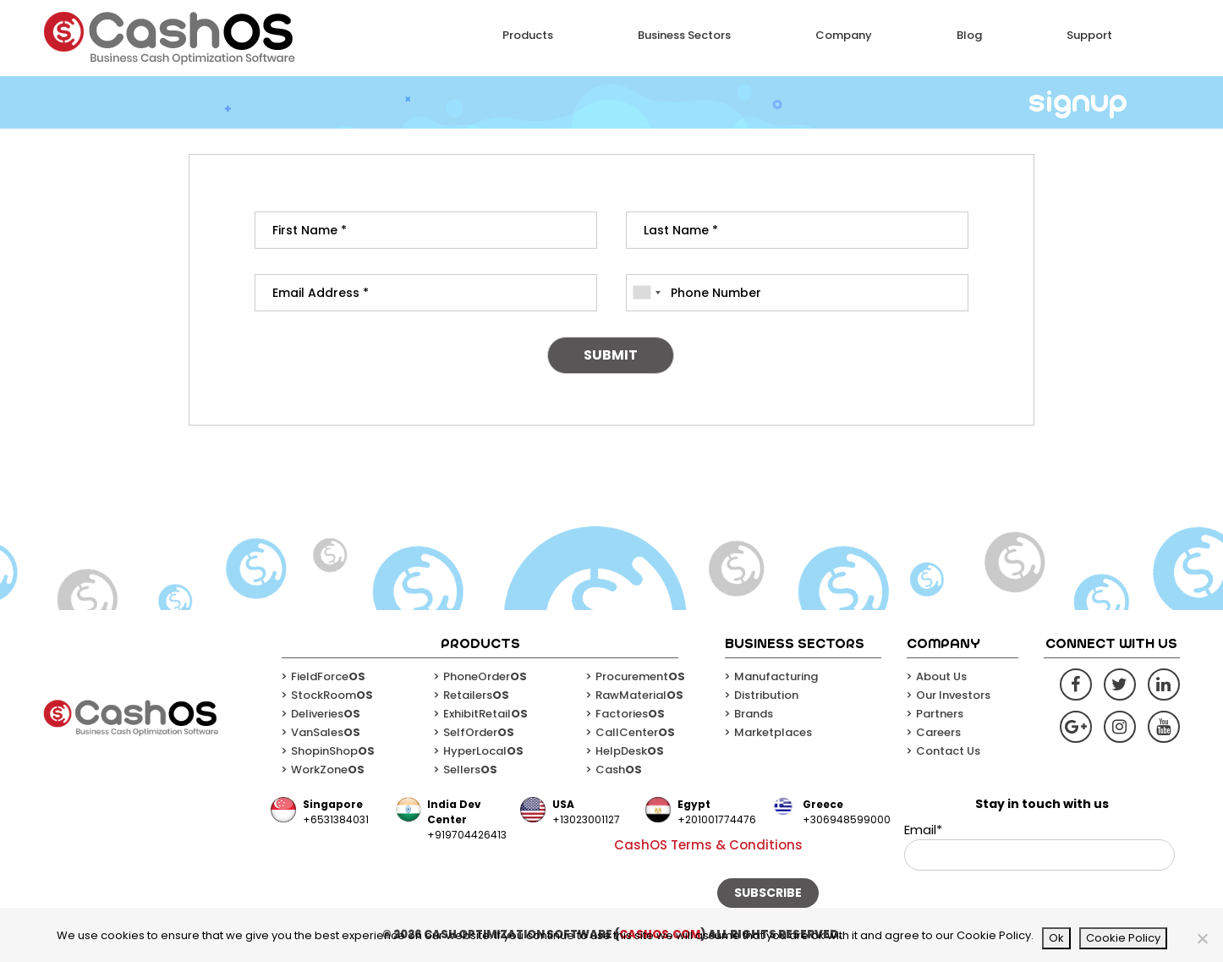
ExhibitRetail (485, 714)
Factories (630, 714)
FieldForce (328, 676)
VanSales (325, 732)
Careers (938, 732)
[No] (1201, 938)
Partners (939, 714)
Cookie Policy (1123, 938)
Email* (1039, 846)
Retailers (476, 695)
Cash (618, 769)
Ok (1056, 938)
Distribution (766, 695)
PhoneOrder (485, 676)
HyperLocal (483, 751)
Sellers (470, 769)
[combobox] (646, 293)
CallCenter (635, 732)
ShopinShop (333, 751)
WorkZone (328, 769)
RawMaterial (639, 695)
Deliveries (325, 714)
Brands (753, 714)
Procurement (640, 676)
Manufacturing (776, 676)
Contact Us (948, 751)
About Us (941, 676)
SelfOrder (478, 732)
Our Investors (953, 695)
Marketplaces (773, 732)
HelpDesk (629, 751)
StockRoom (332, 695)
